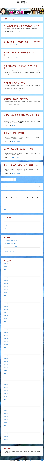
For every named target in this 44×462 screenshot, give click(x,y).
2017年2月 (6, 335)
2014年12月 (6, 361)
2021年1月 (6, 280)
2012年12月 (6, 382)
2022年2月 (6, 263)
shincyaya (13, 33)
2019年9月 (6, 301)
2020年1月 (6, 295)
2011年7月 (6, 419)
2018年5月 (6, 321)
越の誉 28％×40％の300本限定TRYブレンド (21, 53)
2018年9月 (6, 318)
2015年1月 (6, 358)
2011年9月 (6, 413)
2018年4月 (6, 324)
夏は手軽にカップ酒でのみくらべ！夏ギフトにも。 (21, 66)
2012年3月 (6, 402)
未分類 (17, 33)
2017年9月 (6, 327)
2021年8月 (6, 266)
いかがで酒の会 (7, 220)
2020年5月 (6, 289)
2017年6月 (6, 330)
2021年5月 (6, 272)
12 (12, 179)
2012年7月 (6, 390)
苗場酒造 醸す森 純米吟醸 (16, 98)
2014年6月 (6, 364)
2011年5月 (6, 425)
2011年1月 (6, 434)
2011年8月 (6, 416)
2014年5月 (6, 367)
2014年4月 (6, 370)
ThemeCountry (22, 460)
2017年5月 (6, 332)
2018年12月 (6, 309)
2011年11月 (6, 410)
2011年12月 (6, 408)
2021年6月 (6, 269)
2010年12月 (6, 436)
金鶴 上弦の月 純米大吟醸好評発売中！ (21, 165)
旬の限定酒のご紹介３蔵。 (15, 82)
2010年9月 (6, 439)
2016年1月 (6, 341)
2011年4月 (6, 428)
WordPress (32, 460)
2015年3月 (6, 353)
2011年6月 (6, 422)
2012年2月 (6, 405)
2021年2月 (6, 278)
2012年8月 (6, 387)
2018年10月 (6, 315)
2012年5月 (6, 396)
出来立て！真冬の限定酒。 (15, 133)
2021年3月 (6, 275)
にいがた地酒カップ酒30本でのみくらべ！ (21, 26)
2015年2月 (6, 356)
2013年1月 (6, 379)
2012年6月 (6, 393)
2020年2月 (6, 292)
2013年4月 (6, 376)
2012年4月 (6, 399)
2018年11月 (6, 312)
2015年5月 (6, 350)
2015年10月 (6, 344)
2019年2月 (6, 306)
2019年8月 (6, 304)
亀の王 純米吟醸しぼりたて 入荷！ (19, 149)
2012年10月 (6, 384)
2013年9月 (6, 373)
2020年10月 (6, 283)
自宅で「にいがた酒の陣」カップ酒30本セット (21, 116)
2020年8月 (6, 286)
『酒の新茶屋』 (22, 2)
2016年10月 (6, 338)
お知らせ (17, 74)
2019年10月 (6, 298)
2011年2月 (6, 431)
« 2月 (5, 209)
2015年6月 (6, 347)
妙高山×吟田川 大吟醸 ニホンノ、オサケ (22, 42)
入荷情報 (17, 44)
